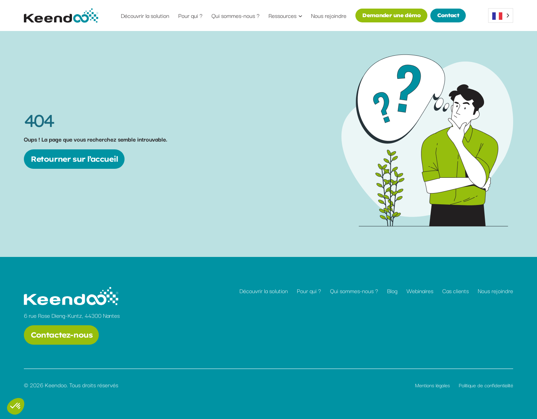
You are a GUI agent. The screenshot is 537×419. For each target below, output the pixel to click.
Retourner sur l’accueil (74, 159)
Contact (448, 15)
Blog (392, 290)
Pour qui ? (309, 290)
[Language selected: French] (500, 15)
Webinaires (419, 290)
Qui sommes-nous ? (354, 290)
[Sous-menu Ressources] (300, 15)
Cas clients (455, 290)
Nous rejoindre (495, 290)
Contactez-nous (61, 334)
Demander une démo (391, 15)
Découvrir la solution (263, 290)
